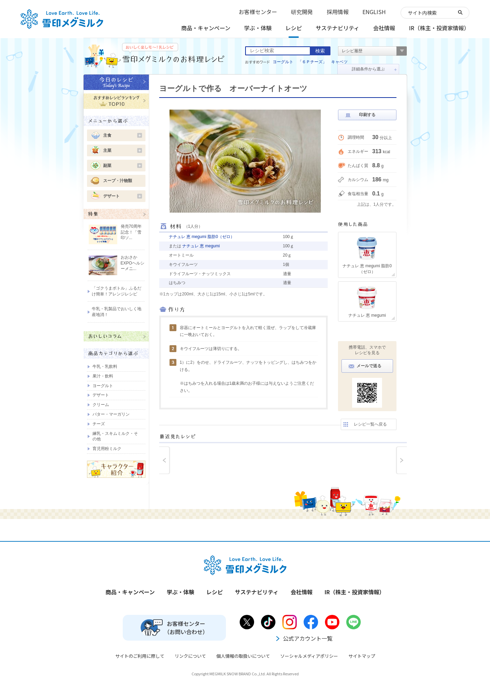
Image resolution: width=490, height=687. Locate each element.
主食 (122, 135)
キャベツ (339, 61)
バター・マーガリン (111, 414)
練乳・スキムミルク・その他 (115, 436)
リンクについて (190, 656)
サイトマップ (361, 656)
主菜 (122, 150)
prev (164, 460)
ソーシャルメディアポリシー (309, 656)
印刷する (367, 114)
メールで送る (369, 365)
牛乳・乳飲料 (104, 366)
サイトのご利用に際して (139, 656)
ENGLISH (374, 12)
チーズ (98, 423)
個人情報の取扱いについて (243, 656)
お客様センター (258, 12)
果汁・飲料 (102, 376)
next (401, 460)
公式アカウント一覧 (304, 638)
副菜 (122, 165)
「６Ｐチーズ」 (312, 61)
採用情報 (338, 12)
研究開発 (302, 12)
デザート (122, 196)
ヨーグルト (283, 61)
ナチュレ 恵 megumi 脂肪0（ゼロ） (202, 236)
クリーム (100, 404)
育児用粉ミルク (106, 448)
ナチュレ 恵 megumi (201, 246)
